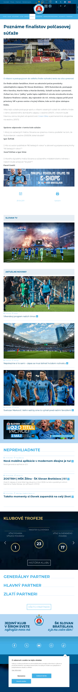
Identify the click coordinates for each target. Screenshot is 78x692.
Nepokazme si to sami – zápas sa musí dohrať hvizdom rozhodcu (36, 363)
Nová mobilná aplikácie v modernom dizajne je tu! (38, 475)
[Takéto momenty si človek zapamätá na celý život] (39, 528)
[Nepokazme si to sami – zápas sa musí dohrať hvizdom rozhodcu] (39, 341)
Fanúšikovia (20, 472)
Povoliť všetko (21, 681)
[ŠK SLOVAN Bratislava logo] (39, 7)
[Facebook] (56, 2)
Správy (32, 16)
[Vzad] (4, 587)
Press (12, 2)
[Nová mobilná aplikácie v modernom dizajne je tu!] (39, 463)
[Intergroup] (21, 643)
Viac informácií (16, 670)
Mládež (16, 313)
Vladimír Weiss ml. (28, 538)
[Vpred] (73, 587)
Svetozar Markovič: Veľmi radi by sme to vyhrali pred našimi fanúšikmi (38, 410)
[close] (65, 656)
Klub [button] (9, 16)
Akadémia (39, 16)
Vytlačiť (57, 201)
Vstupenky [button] (15, 16)
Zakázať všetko (41, 676)
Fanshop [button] (69, 16)
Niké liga (16, 360)
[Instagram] (61, 6)
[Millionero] (57, 634)
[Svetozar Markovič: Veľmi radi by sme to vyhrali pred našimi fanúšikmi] (39, 388)
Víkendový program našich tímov (21, 316)
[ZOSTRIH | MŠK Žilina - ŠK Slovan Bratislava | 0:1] (39, 495)
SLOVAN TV (62, 16)
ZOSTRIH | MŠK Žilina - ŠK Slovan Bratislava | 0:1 (36, 508)
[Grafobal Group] (57, 643)
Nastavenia (21, 676)
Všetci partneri (39, 651)
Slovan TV (19, 505)
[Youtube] (65, 2)
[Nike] (39, 626)
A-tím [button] (21, 16)
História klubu (39, 607)
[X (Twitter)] (61, 2)
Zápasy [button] (26, 16)
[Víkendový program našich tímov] (39, 294)
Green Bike (43, 116)
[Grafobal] (21, 634)
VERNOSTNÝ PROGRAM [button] (50, 16)
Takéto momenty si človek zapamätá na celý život (38, 541)
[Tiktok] (65, 6)
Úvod (5, 16)
